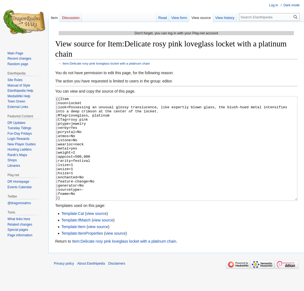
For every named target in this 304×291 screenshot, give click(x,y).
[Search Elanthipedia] (269, 17)
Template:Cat (72, 234)
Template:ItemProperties (82, 254)
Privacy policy (64, 284)
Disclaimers (116, 284)
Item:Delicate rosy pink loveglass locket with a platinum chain (106, 63)
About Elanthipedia (91, 284)
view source (96, 234)
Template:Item (73, 247)
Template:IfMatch (76, 241)
